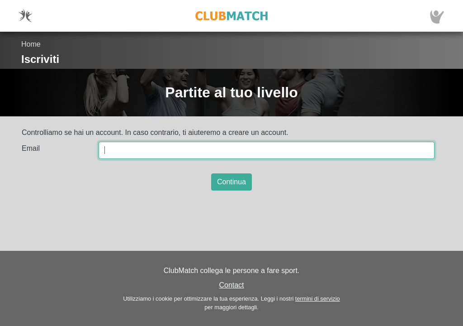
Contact (231, 285)
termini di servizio (317, 298)
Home (31, 44)
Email (31, 148)
